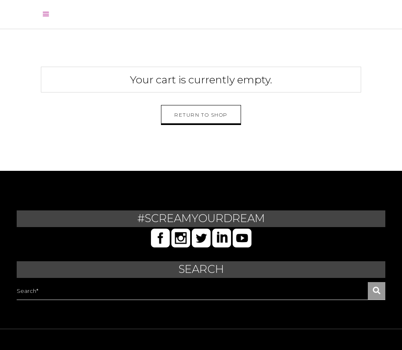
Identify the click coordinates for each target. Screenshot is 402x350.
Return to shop (200, 115)
